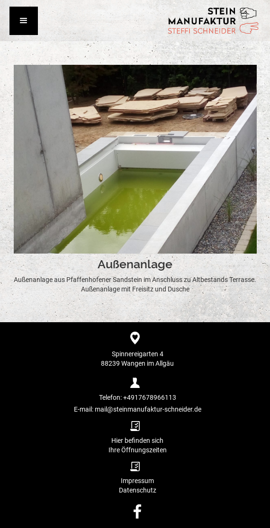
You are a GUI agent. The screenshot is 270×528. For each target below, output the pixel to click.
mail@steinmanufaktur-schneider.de (148, 409)
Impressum (137, 480)
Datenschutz (137, 490)
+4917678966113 (149, 397)
